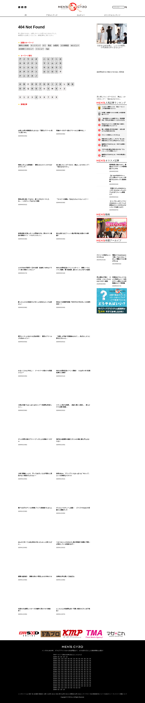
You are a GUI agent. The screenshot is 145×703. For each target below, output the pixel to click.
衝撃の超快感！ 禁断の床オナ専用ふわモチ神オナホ (35, 576)
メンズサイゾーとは (23, 694)
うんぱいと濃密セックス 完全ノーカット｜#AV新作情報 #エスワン (113, 107)
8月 (71, 658)
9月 (69, 658)
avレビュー (75, 45)
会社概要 (36, 694)
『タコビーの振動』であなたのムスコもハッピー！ (72, 199)
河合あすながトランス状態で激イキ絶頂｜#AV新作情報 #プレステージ (113, 124)
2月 (64, 657)
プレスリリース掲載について (119, 694)
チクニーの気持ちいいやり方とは (111, 135)
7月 (74, 658)
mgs (47, 49)
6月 (77, 658)
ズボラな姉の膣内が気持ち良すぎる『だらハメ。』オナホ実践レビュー (113, 150)
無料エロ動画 (23, 45)
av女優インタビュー (26, 49)
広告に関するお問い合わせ (62, 694)
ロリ (44, 45)
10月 (65, 658)
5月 (79, 658)
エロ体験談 (65, 45)
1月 (67, 657)
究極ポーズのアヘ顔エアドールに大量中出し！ (71, 130)
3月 (61, 657)
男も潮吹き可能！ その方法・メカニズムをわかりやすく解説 (104, 279)
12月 (59, 658)
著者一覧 (31, 694)
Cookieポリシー (108, 694)
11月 (62, 658)
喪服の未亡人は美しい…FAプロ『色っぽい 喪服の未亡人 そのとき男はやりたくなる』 (113, 139)
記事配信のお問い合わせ (75, 694)
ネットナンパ (35, 45)
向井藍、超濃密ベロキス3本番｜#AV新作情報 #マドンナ (113, 113)
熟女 (49, 45)
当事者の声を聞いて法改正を (65, 576)
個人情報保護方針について (97, 694)
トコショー (40, 49)
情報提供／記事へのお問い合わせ (46, 694)
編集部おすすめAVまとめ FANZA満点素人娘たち (113, 155)
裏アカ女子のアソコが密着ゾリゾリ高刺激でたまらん (35, 508)
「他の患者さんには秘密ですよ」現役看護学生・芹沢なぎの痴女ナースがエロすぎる (113, 119)
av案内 (55, 45)
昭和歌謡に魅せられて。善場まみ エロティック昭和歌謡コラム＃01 (118, 166)
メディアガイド (86, 694)
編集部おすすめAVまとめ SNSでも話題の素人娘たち (113, 145)
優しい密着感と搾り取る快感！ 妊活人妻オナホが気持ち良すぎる (113, 130)
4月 (59, 657)
